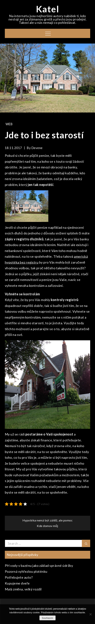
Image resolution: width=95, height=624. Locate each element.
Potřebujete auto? (19, 577)
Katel (47, 9)
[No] (90, 614)
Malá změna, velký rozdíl (23, 589)
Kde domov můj (47, 526)
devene (37, 148)
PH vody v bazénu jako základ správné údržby (39, 565)
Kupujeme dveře (17, 583)
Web (9, 124)
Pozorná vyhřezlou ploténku (26, 571)
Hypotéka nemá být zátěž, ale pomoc (47, 520)
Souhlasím (47, 618)
